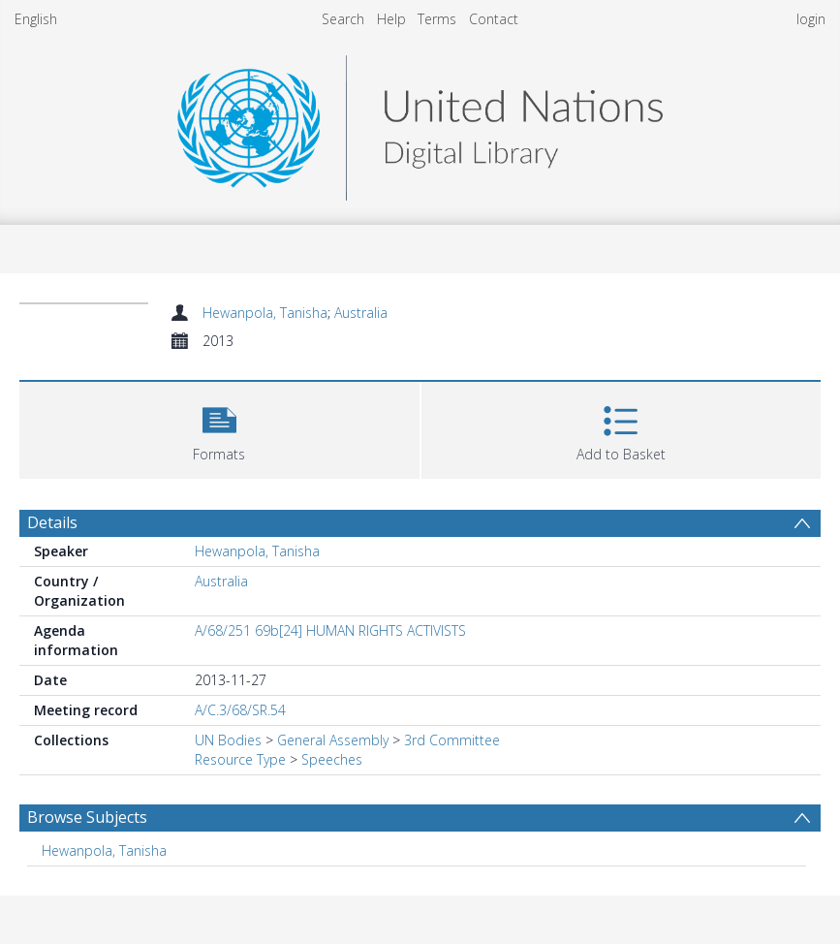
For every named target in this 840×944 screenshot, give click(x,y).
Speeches (331, 759)
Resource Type (240, 759)
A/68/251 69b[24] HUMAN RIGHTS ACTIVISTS (330, 630)
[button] (219, 428)
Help (391, 19)
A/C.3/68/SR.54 (240, 710)
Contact (493, 19)
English (36, 19)
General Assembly (333, 740)
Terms (437, 19)
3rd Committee (452, 740)
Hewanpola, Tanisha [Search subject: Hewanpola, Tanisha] (104, 850)
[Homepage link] (419, 122)
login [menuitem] (810, 19)
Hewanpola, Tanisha (264, 312)
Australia (361, 312)
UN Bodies (228, 740)
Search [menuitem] (343, 19)
